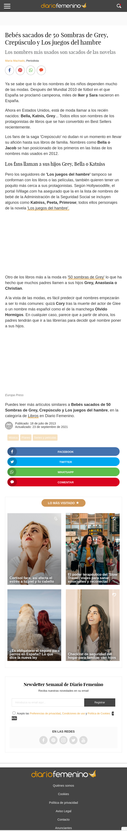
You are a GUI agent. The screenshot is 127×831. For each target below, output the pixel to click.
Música (13, 437)
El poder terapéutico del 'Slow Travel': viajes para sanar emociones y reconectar (92, 578)
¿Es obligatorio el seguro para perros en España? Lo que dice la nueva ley (34, 654)
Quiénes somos (63, 785)
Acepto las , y (64, 713)
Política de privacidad (63, 802)
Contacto (63, 819)
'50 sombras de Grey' (86, 277)
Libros (33, 416)
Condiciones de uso (73, 713)
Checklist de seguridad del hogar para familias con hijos (92, 655)
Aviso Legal (63, 811)
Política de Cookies (99, 713)
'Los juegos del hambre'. (48, 208)
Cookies (63, 794)
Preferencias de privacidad (45, 713)
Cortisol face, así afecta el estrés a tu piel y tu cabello (32, 579)
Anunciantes (63, 828)
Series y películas (45, 437)
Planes (25, 437)
